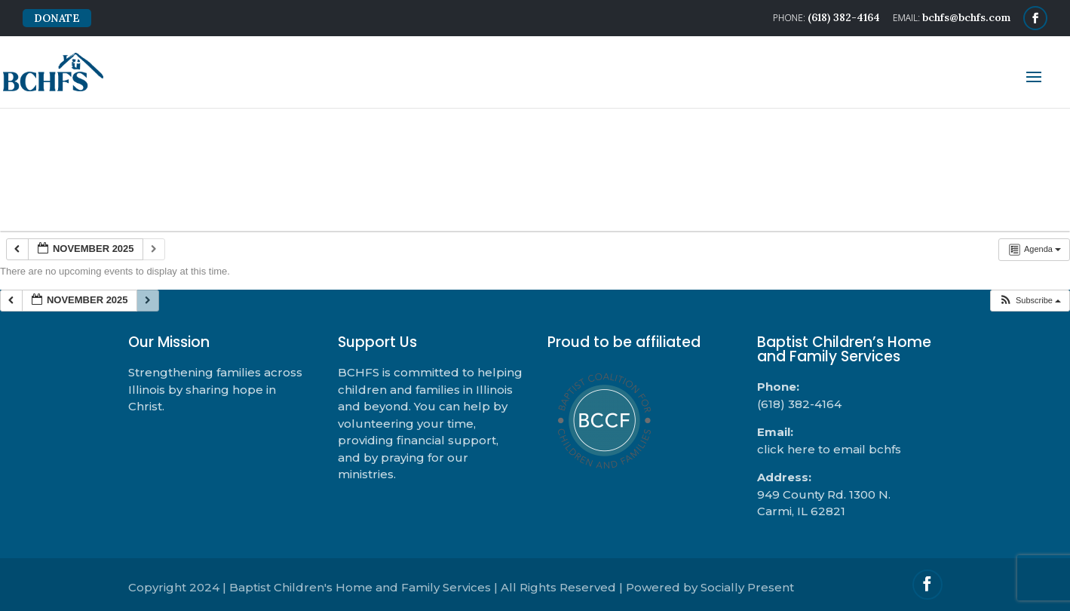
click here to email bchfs (829, 449)
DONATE (57, 18)
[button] (1029, 300)
